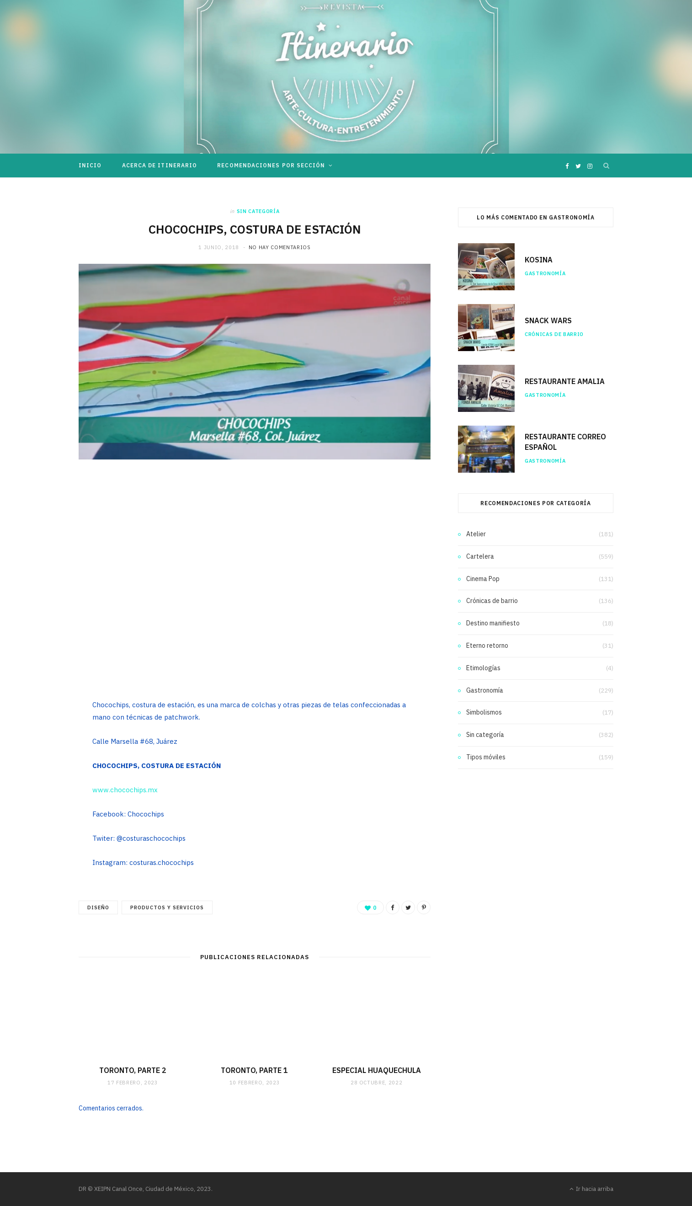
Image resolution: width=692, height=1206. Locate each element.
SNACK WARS (548, 320)
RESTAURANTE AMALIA (565, 381)
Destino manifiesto (493, 623)
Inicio (90, 165)
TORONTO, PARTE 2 (132, 1070)
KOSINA (539, 259)
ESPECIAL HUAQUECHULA (376, 1070)
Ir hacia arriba (591, 1189)
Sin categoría (258, 211)
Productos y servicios (167, 907)
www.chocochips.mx (125, 789)
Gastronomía (545, 273)
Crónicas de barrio (554, 334)
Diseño (98, 907)
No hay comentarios (280, 247)
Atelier (476, 534)
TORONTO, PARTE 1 (254, 1070)
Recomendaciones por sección (271, 165)
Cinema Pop (483, 579)
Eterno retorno (487, 645)
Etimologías (483, 668)
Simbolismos (484, 712)
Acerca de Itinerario (159, 165)
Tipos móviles (486, 757)
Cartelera (480, 556)
